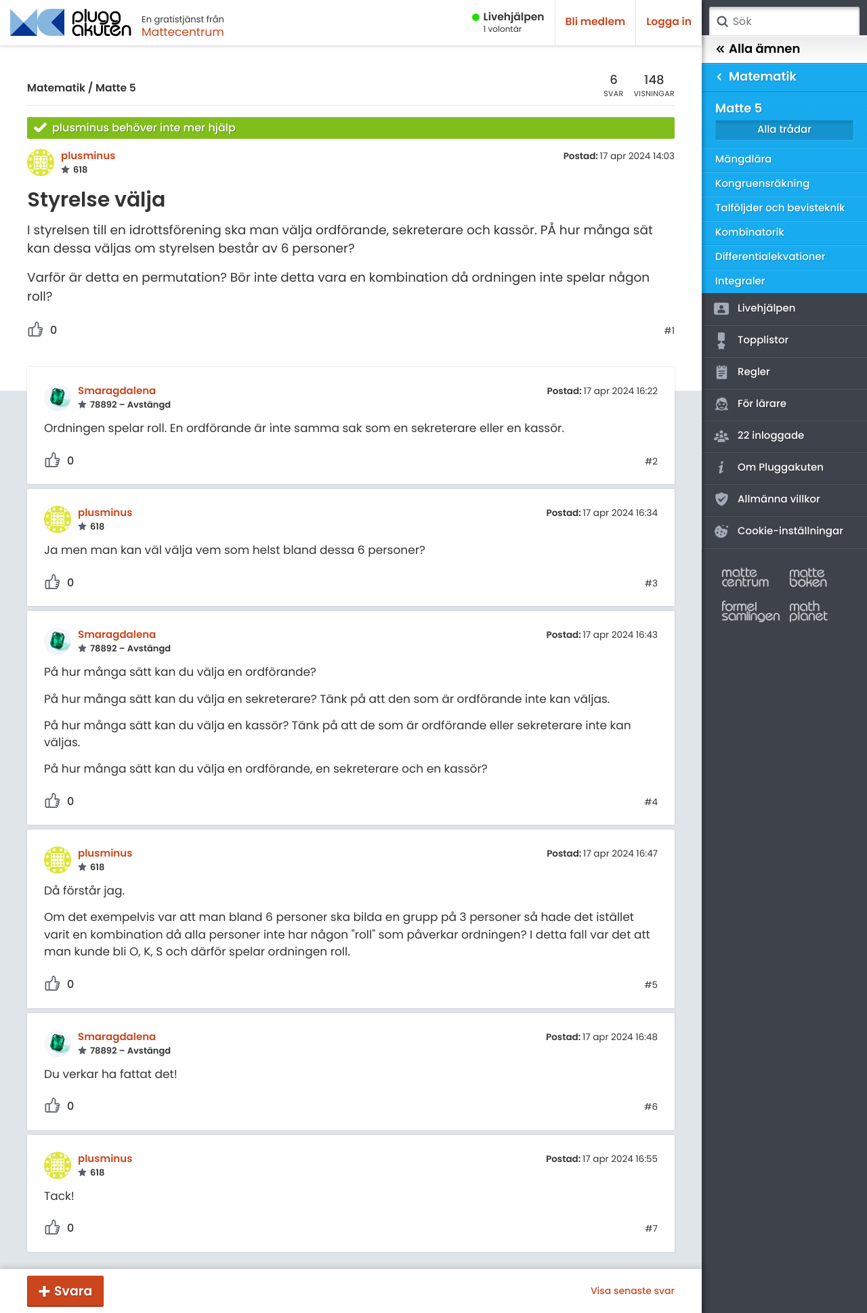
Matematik (56, 88)
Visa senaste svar (633, 1291)
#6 (651, 1107)
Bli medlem (596, 22)
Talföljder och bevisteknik (780, 208)
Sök (722, 21)
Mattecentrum (183, 32)
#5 (651, 985)
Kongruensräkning (762, 184)
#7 (651, 1229)
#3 (651, 584)
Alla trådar (784, 130)
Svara (73, 1291)
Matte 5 (116, 88)
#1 (669, 331)
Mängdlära (743, 159)
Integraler (740, 281)
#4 (651, 802)
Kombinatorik (749, 232)
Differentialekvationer (770, 257)
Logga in (669, 22)
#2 (651, 462)
